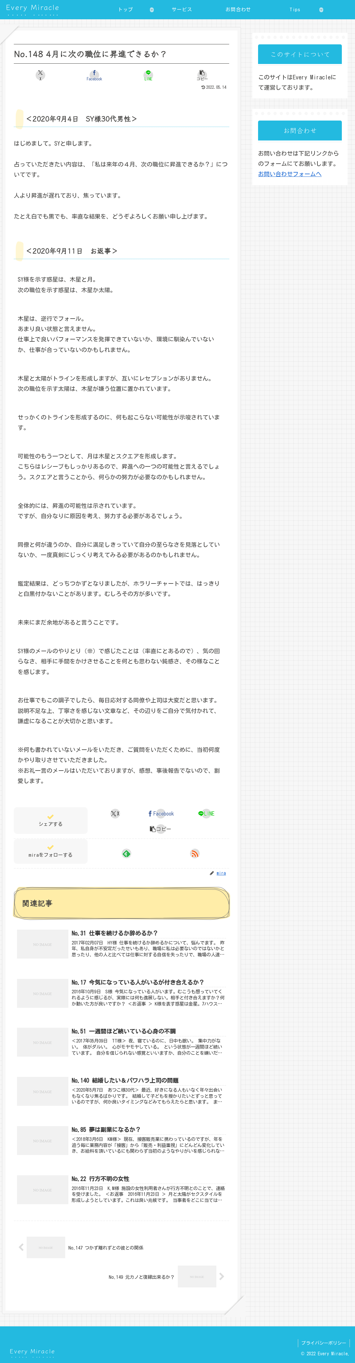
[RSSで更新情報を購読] (195, 853)
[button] (202, 75)
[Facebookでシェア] (94, 75)
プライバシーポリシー (323, 1343)
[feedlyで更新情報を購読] (126, 853)
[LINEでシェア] (148, 75)
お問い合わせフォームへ (290, 174)
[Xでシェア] (40, 75)
